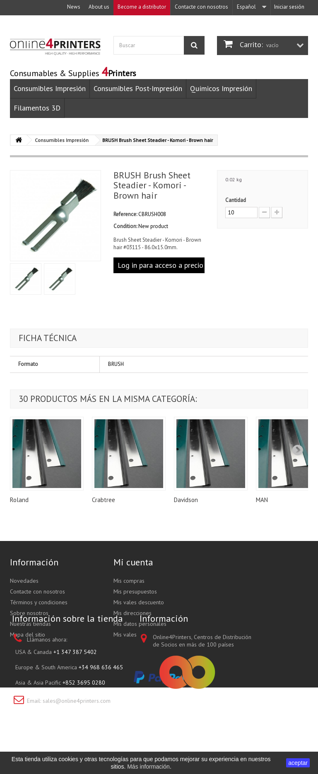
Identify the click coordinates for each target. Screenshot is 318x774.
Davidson (186, 500)
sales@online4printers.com (77, 740)
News (73, 6)
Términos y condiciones (38, 602)
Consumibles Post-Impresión (138, 88)
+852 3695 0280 (84, 722)
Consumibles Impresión (50, 88)
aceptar (298, 763)
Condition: (125, 226)
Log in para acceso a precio (160, 265)
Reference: (125, 214)
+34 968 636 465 (101, 707)
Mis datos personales (139, 623)
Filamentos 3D (37, 108)
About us (99, 6)
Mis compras (129, 580)
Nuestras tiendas (30, 623)
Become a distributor (142, 6)
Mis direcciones (132, 613)
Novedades (24, 580)
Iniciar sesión (289, 6)
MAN (262, 500)
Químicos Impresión (221, 88)
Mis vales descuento (138, 602)
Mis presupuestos (135, 591)
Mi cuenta (133, 562)
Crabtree (103, 500)
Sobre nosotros (29, 613)
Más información (148, 766)
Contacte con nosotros (201, 6)
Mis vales (125, 634)
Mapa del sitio (27, 634)
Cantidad (235, 200)
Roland (19, 500)
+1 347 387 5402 (75, 691)
